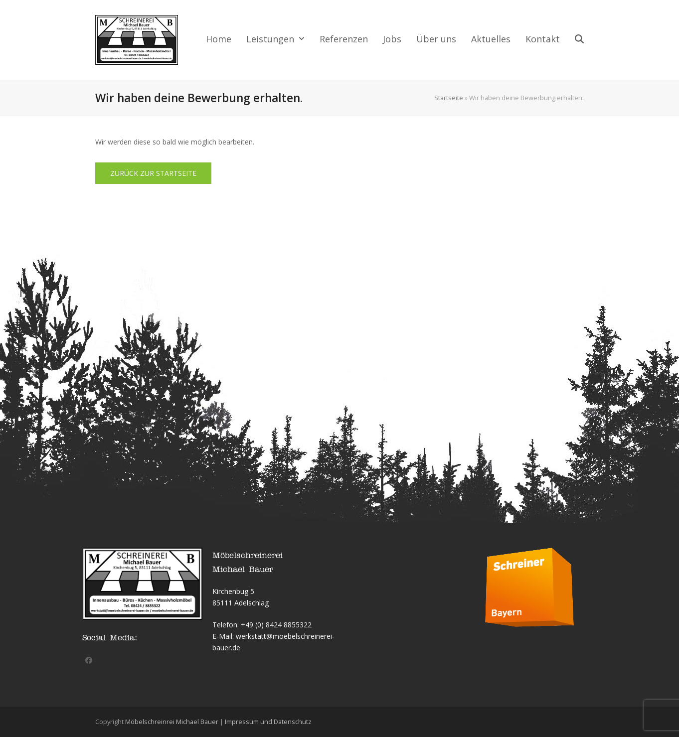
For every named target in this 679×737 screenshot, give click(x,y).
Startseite (448, 97)
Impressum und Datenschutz (268, 721)
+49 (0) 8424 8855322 (276, 624)
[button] (579, 39)
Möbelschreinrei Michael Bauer (171, 721)
